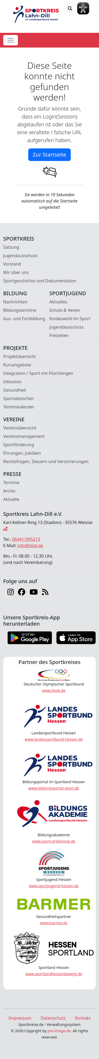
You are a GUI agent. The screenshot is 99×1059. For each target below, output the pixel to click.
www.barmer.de (53, 922)
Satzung (11, 247)
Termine (11, 482)
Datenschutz (53, 1018)
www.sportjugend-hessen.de (53, 885)
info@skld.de (30, 545)
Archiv (9, 491)
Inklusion (12, 382)
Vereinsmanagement (24, 436)
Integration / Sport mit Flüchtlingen (38, 373)
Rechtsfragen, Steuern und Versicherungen (45, 461)
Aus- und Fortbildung (24, 318)
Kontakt (83, 1018)
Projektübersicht (19, 356)
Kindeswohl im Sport (69, 318)
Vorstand (12, 264)
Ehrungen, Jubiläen (22, 453)
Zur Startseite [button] (49, 154)
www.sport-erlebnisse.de (53, 841)
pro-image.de (59, 1030)
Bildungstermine (19, 310)
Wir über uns (16, 272)
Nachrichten (15, 302)
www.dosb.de (53, 690)
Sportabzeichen (18, 398)
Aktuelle (11, 499)
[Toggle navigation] (10, 40)
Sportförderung (18, 445)
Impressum (19, 1018)
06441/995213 (26, 539)
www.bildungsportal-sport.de (53, 788)
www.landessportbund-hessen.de (54, 739)
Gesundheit (14, 390)
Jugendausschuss (20, 255)
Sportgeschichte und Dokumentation (39, 281)
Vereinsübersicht (19, 428)
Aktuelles (58, 302)
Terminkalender (18, 407)
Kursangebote (17, 365)
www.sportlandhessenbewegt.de (53, 973)
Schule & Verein (64, 310)
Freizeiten (59, 335)
